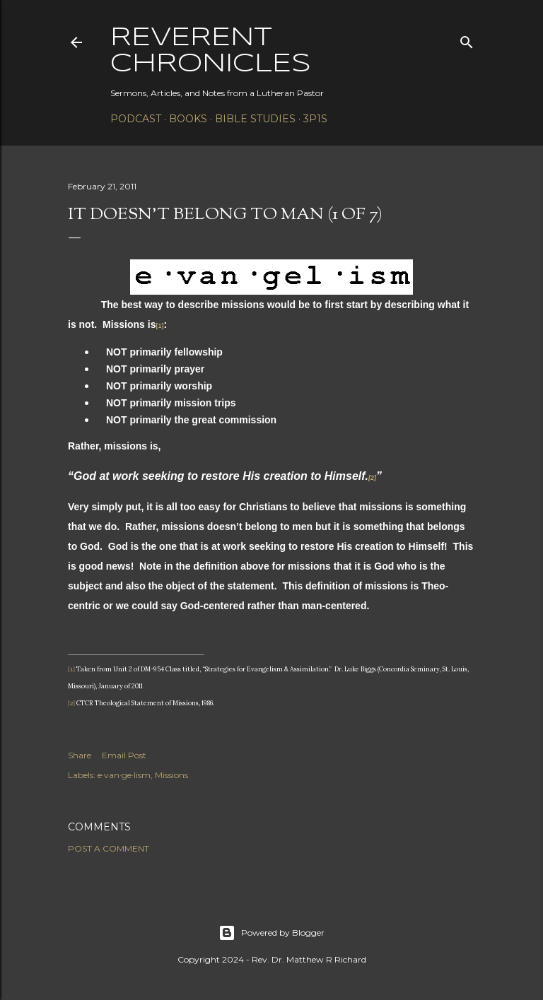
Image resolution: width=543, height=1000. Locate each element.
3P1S (315, 118)
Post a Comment (108, 848)
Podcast (135, 118)
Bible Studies (255, 118)
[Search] (466, 39)
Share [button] (79, 755)
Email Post (124, 755)
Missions (171, 775)
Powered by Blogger (271, 932)
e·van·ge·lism (124, 775)
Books (188, 118)
